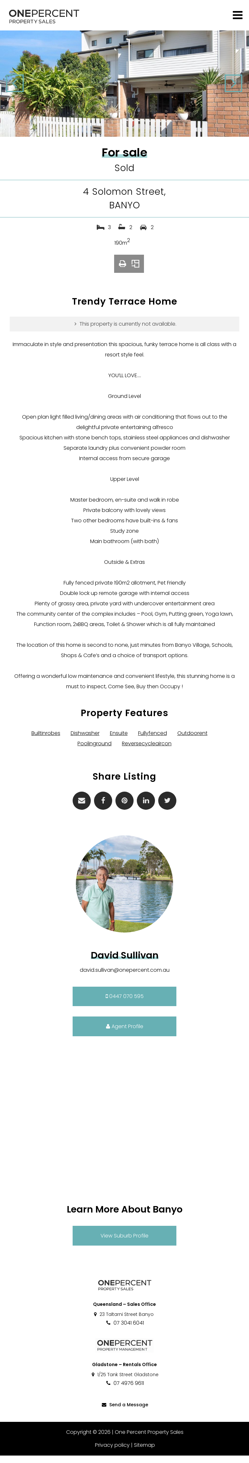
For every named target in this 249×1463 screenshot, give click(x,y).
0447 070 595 (125, 1003)
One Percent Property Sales (148, 1439)
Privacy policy (112, 1452)
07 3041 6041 (124, 1330)
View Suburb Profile (124, 1243)
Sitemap (144, 1452)
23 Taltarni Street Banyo (123, 1321)
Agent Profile (124, 1034)
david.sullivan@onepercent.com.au (125, 977)
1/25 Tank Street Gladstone (125, 1382)
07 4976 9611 (124, 1390)
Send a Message (124, 1412)
